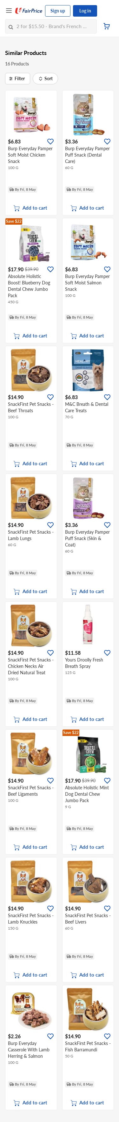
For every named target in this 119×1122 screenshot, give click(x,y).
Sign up (57, 10)
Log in (85, 10)
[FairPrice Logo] (29, 11)
